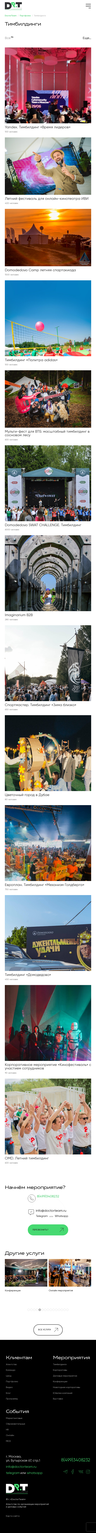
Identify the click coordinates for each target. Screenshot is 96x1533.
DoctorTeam (11, 16)
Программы (12, 1399)
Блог (8, 1393)
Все (8, 38)
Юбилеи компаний (62, 1393)
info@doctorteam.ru (21, 1466)
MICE (8, 1441)
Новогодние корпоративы (66, 1387)
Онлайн (10, 1435)
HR (7, 1430)
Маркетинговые (14, 1418)
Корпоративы (60, 1370)
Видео (9, 1387)
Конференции (60, 1382)
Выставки (58, 1399)
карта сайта (13, 1516)
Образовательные (15, 1424)
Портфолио (25, 16)
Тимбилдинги (60, 1364)
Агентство (11, 1364)
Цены (8, 1376)
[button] (29, 1310)
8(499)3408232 (75, 1460)
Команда (10, 1370)
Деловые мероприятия (65, 1376)
